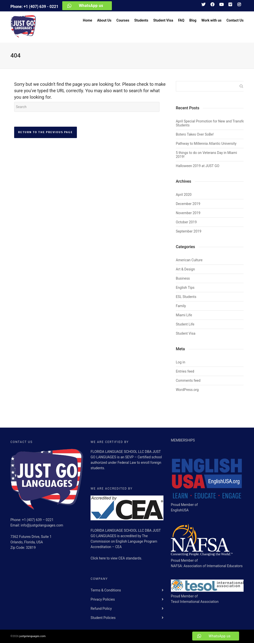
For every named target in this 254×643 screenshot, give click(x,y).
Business (183, 278)
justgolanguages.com (32, 636)
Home (87, 20)
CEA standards (129, 558)
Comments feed (188, 380)
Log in (180, 362)
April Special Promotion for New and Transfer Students (210, 123)
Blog (192, 20)
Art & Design (185, 269)
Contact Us (235, 20)
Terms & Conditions (106, 590)
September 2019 (188, 231)
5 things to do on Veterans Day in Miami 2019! (206, 155)
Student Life (185, 324)
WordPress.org (187, 390)
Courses (122, 20)
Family (181, 306)
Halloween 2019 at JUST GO (197, 166)
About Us (104, 20)
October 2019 (186, 222)
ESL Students (186, 297)
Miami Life (184, 315)
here (103, 558)
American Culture (189, 260)
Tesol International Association (195, 602)
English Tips (185, 288)
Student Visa (163, 20)
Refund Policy (101, 609)
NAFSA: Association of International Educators (207, 566)
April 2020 (184, 195)
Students (141, 20)
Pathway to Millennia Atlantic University (206, 144)
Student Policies (103, 618)
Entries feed (185, 371)
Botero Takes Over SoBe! (195, 134)
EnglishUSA (180, 510)
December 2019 (188, 204)
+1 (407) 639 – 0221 (38, 520)
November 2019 (188, 213)
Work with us (211, 20)
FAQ (181, 20)
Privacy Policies (103, 599)
